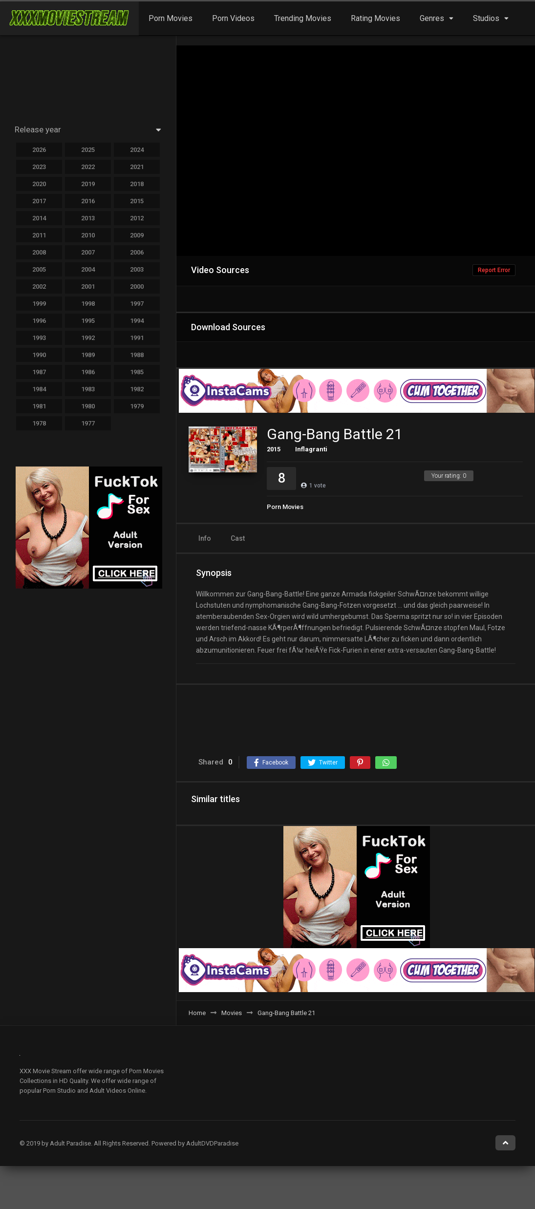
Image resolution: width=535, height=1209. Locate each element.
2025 (88, 149)
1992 (88, 337)
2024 (137, 149)
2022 (88, 166)
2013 (88, 218)
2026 (39, 149)
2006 (137, 252)
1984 (39, 389)
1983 (88, 389)
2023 (39, 166)
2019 (88, 184)
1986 (88, 372)
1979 (137, 406)
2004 (88, 269)
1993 (39, 337)
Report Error (494, 270)
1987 (39, 372)
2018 (137, 184)
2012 (137, 218)
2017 (39, 201)
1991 (137, 337)
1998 (88, 303)
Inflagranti (311, 449)
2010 (88, 235)
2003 (137, 269)
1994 (137, 320)
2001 (88, 286)
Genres (432, 18)
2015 (273, 449)
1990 (39, 355)
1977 (88, 423)
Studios (486, 18)
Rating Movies (375, 18)
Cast (238, 538)
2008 (39, 252)
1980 (88, 406)
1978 (39, 423)
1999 (39, 303)
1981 (39, 406)
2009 (137, 235)
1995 (88, 320)
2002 (39, 286)
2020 (39, 184)
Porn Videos (233, 18)
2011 (39, 235)
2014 (39, 218)
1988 (137, 355)
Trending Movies (302, 18)
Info (204, 538)
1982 (137, 389)
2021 (137, 166)
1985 (137, 372)
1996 (39, 320)
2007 (88, 252)
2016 (88, 201)
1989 (88, 355)
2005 (39, 269)
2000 (137, 286)
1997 (137, 303)
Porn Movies (171, 18)
